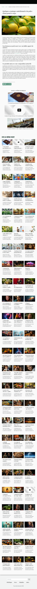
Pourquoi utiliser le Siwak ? (18, 460)
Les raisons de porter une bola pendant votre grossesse (29, 444)
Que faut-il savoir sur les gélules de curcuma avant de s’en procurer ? (7, 357)
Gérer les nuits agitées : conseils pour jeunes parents (7, 166)
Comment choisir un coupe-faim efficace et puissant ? (18, 496)
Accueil (3, 6)
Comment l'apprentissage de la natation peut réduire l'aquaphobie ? (19, 115)
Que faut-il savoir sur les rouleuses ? (7, 547)
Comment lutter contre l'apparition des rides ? (29, 375)
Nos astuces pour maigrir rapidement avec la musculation (7, 462)
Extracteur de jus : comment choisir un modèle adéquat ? (29, 357)
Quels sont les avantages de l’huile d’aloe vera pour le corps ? (7, 514)
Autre (6, 6)
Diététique (9, 582)
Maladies (21, 582)
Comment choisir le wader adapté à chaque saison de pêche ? (20, 128)
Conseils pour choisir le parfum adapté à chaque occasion (29, 166)
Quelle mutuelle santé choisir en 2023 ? (6, 530)
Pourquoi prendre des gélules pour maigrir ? (7, 409)
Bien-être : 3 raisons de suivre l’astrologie (18, 426)
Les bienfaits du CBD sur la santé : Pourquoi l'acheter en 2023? (29, 288)
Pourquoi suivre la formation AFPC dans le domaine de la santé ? (7, 427)
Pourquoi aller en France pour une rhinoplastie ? (29, 530)
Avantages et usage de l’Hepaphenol (17, 548)
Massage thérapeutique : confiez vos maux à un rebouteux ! (18, 236)
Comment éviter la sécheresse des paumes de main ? (29, 322)
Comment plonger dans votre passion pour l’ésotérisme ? (29, 427)
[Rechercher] (17, 579)
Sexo (15, 582)
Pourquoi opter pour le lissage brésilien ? (6, 565)
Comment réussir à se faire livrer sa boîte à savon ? (18, 478)
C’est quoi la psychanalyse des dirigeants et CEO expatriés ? (21, 103)
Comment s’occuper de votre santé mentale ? (7, 496)
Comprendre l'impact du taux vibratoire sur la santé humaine (7, 323)
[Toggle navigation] (2, 2)
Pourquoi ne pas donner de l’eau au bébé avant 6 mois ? (7, 375)
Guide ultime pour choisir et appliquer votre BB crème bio (7, 236)
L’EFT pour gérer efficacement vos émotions (18, 565)
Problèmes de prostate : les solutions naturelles (28, 496)
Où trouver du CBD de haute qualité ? (28, 391)
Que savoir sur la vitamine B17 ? (18, 390)
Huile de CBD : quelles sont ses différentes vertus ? (29, 566)
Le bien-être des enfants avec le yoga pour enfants (29, 548)
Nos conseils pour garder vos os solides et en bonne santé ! (18, 357)
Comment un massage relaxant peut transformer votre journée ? (29, 184)
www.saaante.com (18, 53)
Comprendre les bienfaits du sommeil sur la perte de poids (29, 340)
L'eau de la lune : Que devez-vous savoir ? (29, 461)
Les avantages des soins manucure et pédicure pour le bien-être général (29, 218)
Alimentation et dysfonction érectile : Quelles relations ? (18, 270)
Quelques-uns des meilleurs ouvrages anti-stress (18, 531)
